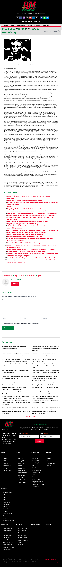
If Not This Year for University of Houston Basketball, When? (27, 251)
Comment (4, 299)
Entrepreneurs (7, 495)
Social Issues (7, 549)
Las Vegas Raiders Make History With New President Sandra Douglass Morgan (32, 230)
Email (44, 433)
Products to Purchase (6, 503)
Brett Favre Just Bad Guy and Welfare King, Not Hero (24, 236)
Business (37, 25)
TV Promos (21, 545)
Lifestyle (29, 25)
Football (20, 466)
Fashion (49, 456)
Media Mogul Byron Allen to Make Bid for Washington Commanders (29, 243)
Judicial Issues (7, 540)
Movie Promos (22, 530)
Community (45, 25)
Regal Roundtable (37, 482)
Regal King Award (8, 547)
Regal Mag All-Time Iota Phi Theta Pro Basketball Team (25, 209)
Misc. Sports (21, 475)
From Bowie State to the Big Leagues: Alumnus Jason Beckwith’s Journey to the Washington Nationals (45, 348)
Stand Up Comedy (38, 484)
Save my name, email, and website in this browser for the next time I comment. (21, 323)
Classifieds (55, 563)
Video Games (22, 482)
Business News (7, 492)
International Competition (22, 469)
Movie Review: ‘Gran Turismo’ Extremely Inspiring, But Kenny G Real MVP (31, 249)
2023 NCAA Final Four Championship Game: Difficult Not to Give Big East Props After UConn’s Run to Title (16, 402)
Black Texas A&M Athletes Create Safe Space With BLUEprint (27, 211)
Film (33, 465)
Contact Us (46, 563)
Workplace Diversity (6, 517)
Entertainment (20, 25)
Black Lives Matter (8, 456)
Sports (12, 25)
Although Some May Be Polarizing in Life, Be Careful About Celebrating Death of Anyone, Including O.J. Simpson (44, 378)
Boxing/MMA (21, 461)
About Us (35, 28)
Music (34, 477)
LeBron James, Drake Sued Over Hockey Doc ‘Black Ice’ (25, 234)
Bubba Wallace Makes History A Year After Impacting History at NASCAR (31, 215)
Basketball (10, 198)
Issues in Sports (22, 473)
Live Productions (37, 468)
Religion (5, 463)
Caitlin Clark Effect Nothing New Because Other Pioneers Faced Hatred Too (32, 258)
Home (45, 30)
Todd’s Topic (7, 470)
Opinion (5, 25)
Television (35, 486)
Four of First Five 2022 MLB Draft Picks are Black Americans (26, 232)
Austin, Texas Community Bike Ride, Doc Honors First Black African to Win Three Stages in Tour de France (15, 355)
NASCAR (20, 477)
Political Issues (7, 528)
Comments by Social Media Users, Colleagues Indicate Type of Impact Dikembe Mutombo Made (45, 366)
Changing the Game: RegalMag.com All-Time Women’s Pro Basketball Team (32, 213)
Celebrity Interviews (35, 459)
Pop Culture (36, 479)
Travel (49, 466)
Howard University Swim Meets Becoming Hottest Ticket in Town (28, 196)
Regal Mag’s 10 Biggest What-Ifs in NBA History (22, 224)
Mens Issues (51, 461)
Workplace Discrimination (7, 512)
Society (5, 468)
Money (5, 500)
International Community (7, 536)
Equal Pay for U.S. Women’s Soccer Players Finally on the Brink (27, 222)
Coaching (21, 463)
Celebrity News (37, 463)
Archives (27, 28)
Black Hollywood (37, 456)
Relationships (51, 463)
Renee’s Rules (7, 466)
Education (6, 533)
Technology (6, 509)
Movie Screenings (23, 533)
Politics (5, 461)
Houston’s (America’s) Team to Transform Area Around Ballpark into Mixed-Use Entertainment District (46, 372)
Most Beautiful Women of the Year (36, 472)
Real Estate (6, 506)
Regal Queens (18, 28)
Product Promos (22, 538)
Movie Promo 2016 (23, 528)
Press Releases (22, 535)
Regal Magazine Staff (23, 541)
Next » (35, 417)
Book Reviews (7, 530)
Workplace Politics (8, 520)
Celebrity (5, 458)
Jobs (4, 497)
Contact (5, 430)
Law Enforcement (8, 542)
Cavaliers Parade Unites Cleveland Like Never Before (24, 200)
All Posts (15, 284)
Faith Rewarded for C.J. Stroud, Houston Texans (45, 387)
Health (49, 458)
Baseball (20, 456)
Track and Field (22, 480)
